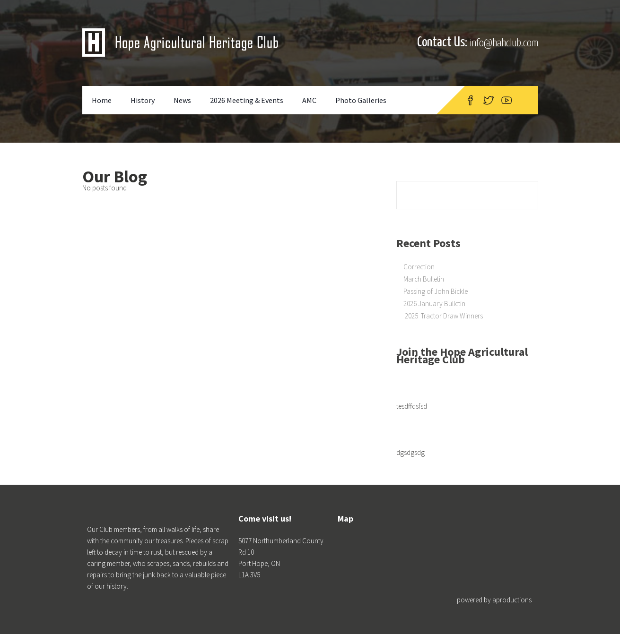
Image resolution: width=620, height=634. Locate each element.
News (182, 100)
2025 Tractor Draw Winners (443, 315)
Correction (419, 266)
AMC (309, 100)
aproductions (512, 599)
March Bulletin (423, 278)
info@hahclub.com (504, 43)
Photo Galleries (360, 100)
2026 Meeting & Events (246, 100)
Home (102, 100)
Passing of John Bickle (435, 291)
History (143, 100)
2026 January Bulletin (434, 303)
